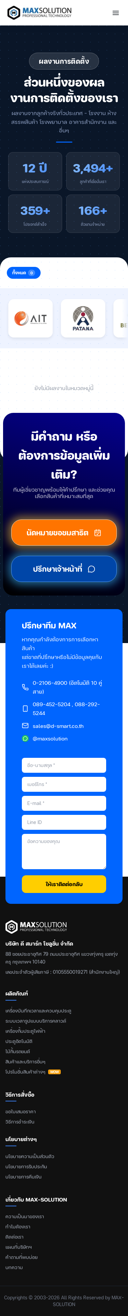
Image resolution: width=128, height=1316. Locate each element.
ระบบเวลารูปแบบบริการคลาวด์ (35, 1021)
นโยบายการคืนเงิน (23, 1176)
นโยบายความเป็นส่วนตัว (29, 1156)
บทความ (14, 1267)
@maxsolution (50, 739)
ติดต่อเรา (14, 1236)
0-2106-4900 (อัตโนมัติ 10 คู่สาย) (67, 688)
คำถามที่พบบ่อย (21, 1257)
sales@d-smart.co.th (58, 727)
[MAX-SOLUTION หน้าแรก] (39, 12)
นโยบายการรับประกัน (26, 1166)
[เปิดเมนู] (116, 13)
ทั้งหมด (23, 273)
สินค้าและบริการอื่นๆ (25, 1061)
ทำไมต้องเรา (17, 1226)
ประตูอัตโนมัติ (18, 1041)
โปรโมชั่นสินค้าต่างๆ (33, 1071)
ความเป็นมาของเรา (24, 1216)
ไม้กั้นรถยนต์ (17, 1051)
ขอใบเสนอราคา (20, 1111)
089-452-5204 (51, 705)
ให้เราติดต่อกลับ (64, 885)
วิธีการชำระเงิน (19, 1121)
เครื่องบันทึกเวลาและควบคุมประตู (38, 1010)
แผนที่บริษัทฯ (18, 1247)
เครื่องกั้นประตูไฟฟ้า (25, 1031)
